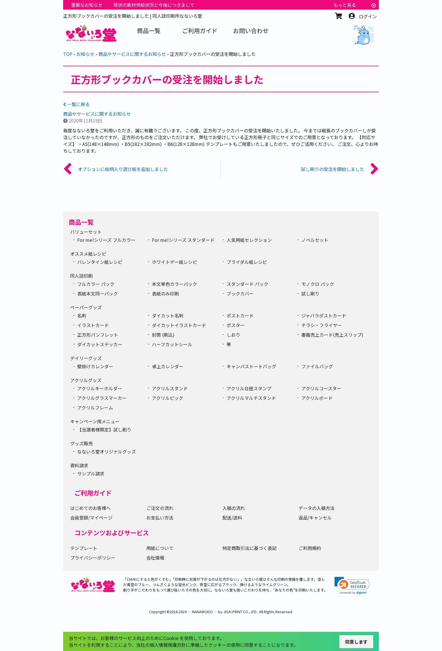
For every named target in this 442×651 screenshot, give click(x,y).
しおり (233, 334)
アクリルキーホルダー (99, 388)
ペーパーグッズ (86, 307)
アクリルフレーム (95, 407)
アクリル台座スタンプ (249, 388)
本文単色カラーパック (174, 283)
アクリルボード (317, 397)
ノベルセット (314, 239)
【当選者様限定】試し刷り (104, 429)
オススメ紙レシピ (88, 253)
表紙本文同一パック (97, 293)
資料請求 (79, 465)
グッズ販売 (81, 443)
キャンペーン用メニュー (95, 421)
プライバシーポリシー (92, 557)
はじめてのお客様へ (90, 508)
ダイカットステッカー (99, 344)
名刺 (81, 315)
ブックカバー (240, 293)
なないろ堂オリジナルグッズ (106, 451)
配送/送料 (232, 517)
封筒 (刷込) (163, 334)
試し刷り (310, 293)
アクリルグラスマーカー (102, 397)
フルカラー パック (95, 283)
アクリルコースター (321, 388)
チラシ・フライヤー (321, 325)
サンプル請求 (90, 473)
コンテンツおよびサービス (111, 532)
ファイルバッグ (317, 366)
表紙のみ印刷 (165, 293)
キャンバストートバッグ (251, 366)
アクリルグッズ (85, 380)
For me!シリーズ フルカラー (106, 239)
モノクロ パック (317, 283)
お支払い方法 (159, 517)
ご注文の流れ (159, 508)
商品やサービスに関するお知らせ (97, 113)
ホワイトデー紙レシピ (174, 261)
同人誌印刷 (81, 275)
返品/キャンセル (315, 517)
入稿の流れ (233, 508)
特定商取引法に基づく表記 (249, 548)
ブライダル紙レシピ (247, 261)
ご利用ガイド (93, 492)
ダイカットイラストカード (179, 325)
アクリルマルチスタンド (251, 397)
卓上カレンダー (168, 366)
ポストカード (240, 315)
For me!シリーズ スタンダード (183, 239)
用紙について (159, 548)
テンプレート (83, 548)
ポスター (236, 325)
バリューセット (86, 231)
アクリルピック (167, 397)
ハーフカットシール (172, 344)
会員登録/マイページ (91, 517)
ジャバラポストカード (323, 315)
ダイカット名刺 (168, 315)
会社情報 (155, 557)
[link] (352, 586)
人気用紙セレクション (249, 239)
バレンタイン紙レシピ (99, 261)
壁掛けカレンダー (95, 366)
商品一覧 (81, 221)
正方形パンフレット (97, 334)
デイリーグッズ (86, 358)
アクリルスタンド (170, 388)
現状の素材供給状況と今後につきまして (154, 4)
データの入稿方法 (317, 508)
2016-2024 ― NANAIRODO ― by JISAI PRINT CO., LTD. (213, 611)
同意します (356, 641)
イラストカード (93, 325)
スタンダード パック (247, 283)
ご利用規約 (310, 548)
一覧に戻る (76, 104)
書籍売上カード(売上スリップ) (332, 334)
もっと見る (344, 4)
